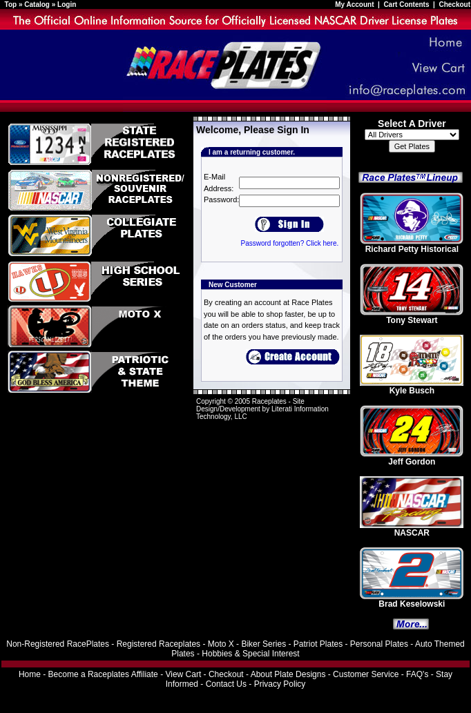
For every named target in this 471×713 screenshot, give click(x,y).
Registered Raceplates (158, 644)
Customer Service (365, 674)
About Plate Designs (288, 674)
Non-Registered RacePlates (57, 644)
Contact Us (226, 684)
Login (66, 4)
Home (30, 674)
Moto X (221, 644)
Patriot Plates (318, 644)
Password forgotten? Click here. (289, 243)
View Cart (183, 674)
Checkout (454, 4)
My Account (355, 4)
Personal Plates (379, 644)
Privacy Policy (280, 684)
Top (11, 4)
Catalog (37, 4)
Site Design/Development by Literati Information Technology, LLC (262, 409)
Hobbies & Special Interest (250, 653)
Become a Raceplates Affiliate (103, 674)
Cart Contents (406, 4)
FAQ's (417, 674)
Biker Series (263, 644)
